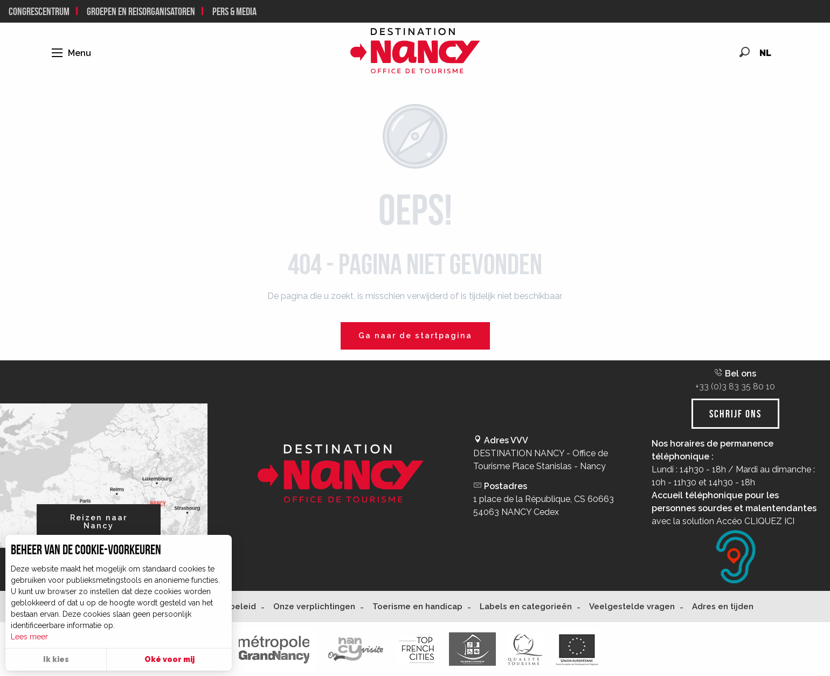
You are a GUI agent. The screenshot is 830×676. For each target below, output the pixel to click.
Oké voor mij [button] (169, 659)
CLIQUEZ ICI (769, 521)
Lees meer (29, 636)
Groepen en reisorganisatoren (141, 11)
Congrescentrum (39, 11)
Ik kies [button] (56, 659)
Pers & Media (234, 11)
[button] (744, 52)
